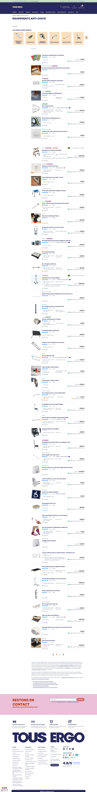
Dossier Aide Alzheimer (42, 758)
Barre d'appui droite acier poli (50, 600)
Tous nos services (28, 748)
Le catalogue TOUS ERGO (42, 751)
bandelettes (61, 663)
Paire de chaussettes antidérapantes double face (55, 524)
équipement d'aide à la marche (38, 666)
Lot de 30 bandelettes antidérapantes (52, 90)
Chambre (14, 749)
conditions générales (61, 698)
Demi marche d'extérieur (48, 637)
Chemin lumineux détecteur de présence (52, 77)
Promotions (27, 775)
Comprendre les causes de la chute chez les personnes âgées (45, 681)
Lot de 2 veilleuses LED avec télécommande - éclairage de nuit (58, 549)
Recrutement (40, 755)
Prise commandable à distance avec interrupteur (55, 512)
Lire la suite (14, 23)
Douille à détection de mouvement (51, 587)
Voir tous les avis (67, 762)
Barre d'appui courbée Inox (49, 260)
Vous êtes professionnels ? (30, 746)
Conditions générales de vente (32, 786)
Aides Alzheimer (15, 760)
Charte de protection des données (45, 786)
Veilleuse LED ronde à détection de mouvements (54, 128)
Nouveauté (27, 773)
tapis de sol (67, 663)
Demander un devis (28, 756)
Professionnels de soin (16, 757)
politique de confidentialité (73, 698)
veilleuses (72, 661)
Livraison (26, 749)
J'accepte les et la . (65, 698)
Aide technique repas (16, 751)
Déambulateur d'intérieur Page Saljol (51, 147)
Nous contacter (40, 749)
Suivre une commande (29, 754)
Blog (77, 9)
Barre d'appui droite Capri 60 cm (50, 451)
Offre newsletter (28, 771)
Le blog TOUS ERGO (41, 753)
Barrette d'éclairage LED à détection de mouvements (56, 64)
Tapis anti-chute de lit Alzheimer (50, 612)
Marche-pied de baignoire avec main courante (54, 575)
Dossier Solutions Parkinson (43, 760)
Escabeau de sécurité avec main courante (53, 224)
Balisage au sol (30, 38)
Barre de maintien (54, 39)
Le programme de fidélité (29, 763)
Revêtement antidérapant (42, 39)
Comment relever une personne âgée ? (41, 682)
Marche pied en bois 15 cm (49, 500)
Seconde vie (71, 9)
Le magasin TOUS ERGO (42, 748)
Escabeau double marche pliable (50, 425)
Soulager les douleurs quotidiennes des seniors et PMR (17, 768)
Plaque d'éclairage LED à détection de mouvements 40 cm (57, 290)
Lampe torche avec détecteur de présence (53, 339)
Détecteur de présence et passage (18, 39)
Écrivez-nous (54, 761)
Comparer (46, 59)
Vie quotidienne (15, 753)
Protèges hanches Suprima (49, 537)
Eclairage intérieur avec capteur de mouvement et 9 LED (57, 624)
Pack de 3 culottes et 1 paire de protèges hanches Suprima (57, 464)
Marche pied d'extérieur (48, 248)
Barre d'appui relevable (48, 352)
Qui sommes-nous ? (41, 746)
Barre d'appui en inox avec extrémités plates (53, 389)
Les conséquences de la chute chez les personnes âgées (44, 679)
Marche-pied (78, 38)
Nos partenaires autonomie (43, 757)
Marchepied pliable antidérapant (50, 327)
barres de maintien (64, 661)
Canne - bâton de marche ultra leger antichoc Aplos (55, 200)
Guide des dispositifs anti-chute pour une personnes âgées (45, 684)
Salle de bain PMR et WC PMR (17, 748)
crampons (67, 664)
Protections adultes (16, 755)
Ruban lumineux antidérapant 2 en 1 (51, 114)
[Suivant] (86, 35)
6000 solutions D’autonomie (38, 721)
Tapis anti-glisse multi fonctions (50, 363)
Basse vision (14, 762)
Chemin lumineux (66, 38)
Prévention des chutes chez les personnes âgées (43, 678)
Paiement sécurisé (53, 721)
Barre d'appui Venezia (47, 102)
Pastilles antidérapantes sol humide (51, 316)
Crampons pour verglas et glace (50, 377)
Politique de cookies (55, 786)
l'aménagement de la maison (67, 674)
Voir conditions (35, 1)
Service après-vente (28, 768)
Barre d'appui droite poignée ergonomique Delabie (55, 414)
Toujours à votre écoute (18, 721)
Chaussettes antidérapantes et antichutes (53, 52)
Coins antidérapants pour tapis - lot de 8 (52, 174)
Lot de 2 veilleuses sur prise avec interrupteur (54, 475)
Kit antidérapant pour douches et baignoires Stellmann (56, 237)
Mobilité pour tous (15, 746)
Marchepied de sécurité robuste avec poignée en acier (56, 439)
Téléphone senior (15, 758)
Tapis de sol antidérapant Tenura (50, 212)
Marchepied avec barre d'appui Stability (52, 401)
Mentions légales (23, 786)
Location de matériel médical (30, 758)
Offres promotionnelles (29, 769)
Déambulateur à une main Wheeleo (51, 274)
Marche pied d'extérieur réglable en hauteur (53, 563)
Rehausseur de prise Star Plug (50, 162)
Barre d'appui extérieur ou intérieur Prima (53, 303)
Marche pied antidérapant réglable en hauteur (54, 187)
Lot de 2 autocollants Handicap (50, 488)
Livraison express (72, 721)
